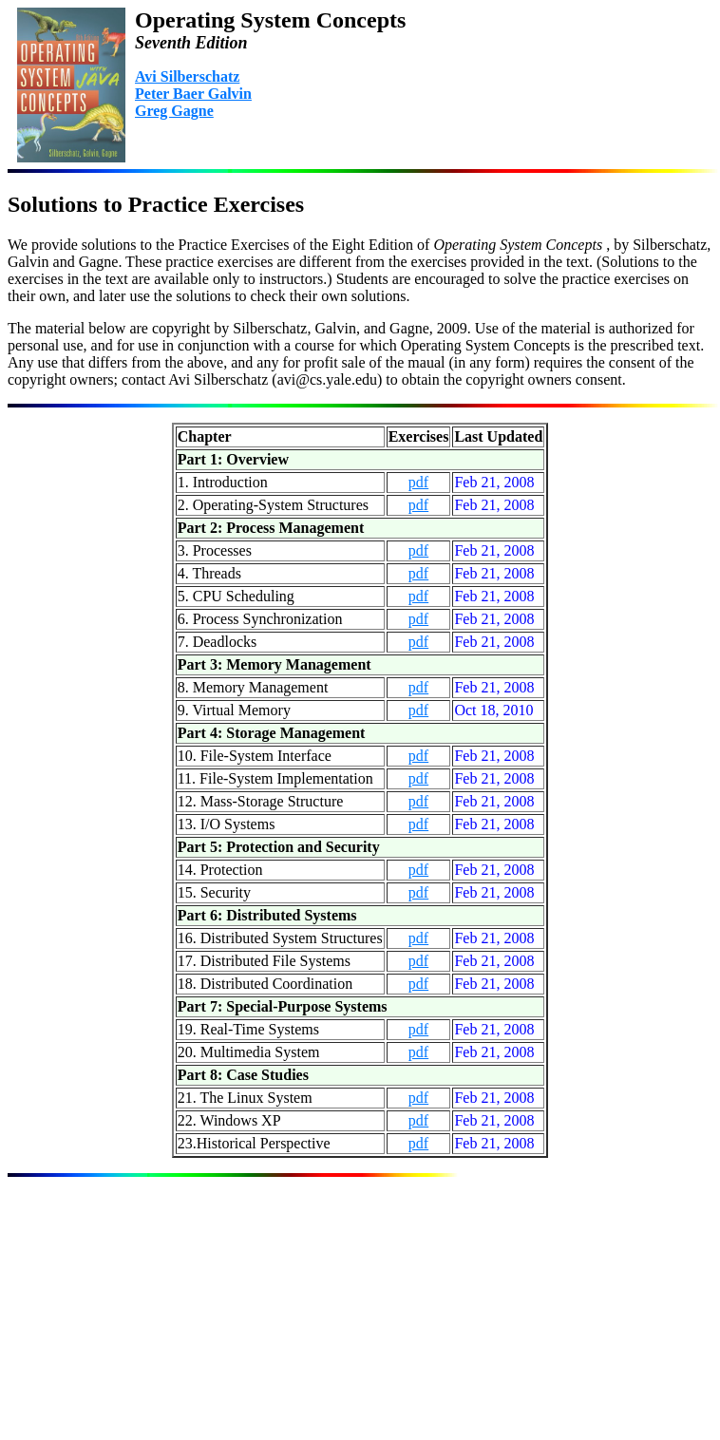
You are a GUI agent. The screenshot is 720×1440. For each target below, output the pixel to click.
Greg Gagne (174, 111)
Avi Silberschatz (187, 76)
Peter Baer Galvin (193, 93)
